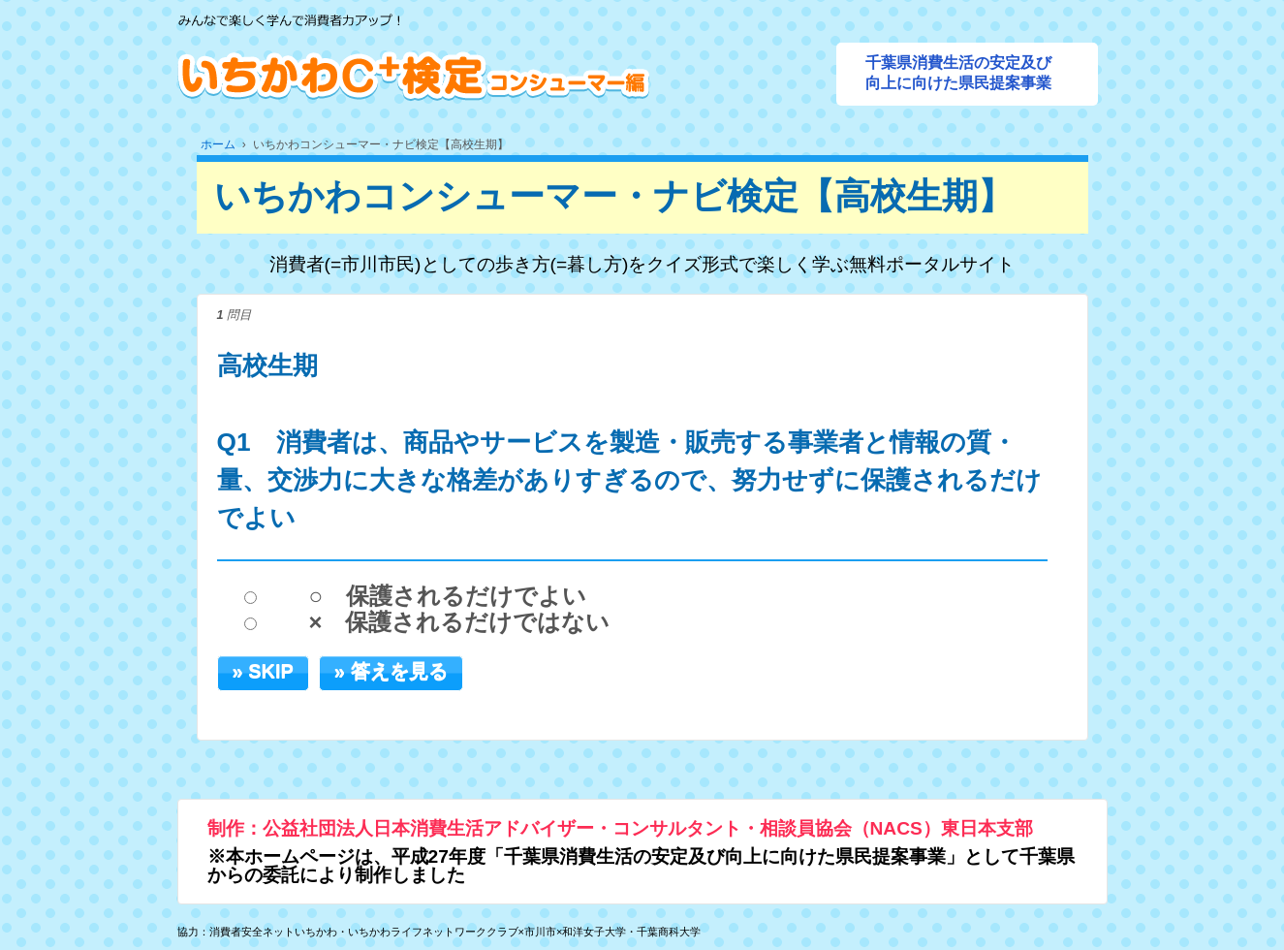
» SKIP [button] (263, 670)
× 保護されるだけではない (459, 622)
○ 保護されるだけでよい (447, 596)
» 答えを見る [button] (391, 670)
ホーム (218, 144)
